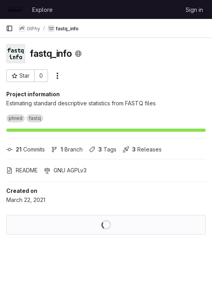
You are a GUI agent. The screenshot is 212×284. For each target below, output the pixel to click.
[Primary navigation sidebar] (9, 28)
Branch (67, 149)
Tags (102, 149)
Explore (42, 9)
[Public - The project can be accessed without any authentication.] (78, 53)
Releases (142, 149)
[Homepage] (15, 9)
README (22, 170)
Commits (25, 149)
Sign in (194, 9)
